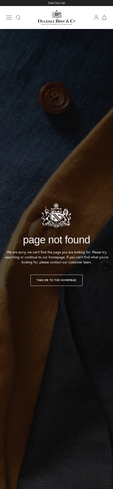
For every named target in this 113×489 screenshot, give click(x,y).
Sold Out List (56, 3)
